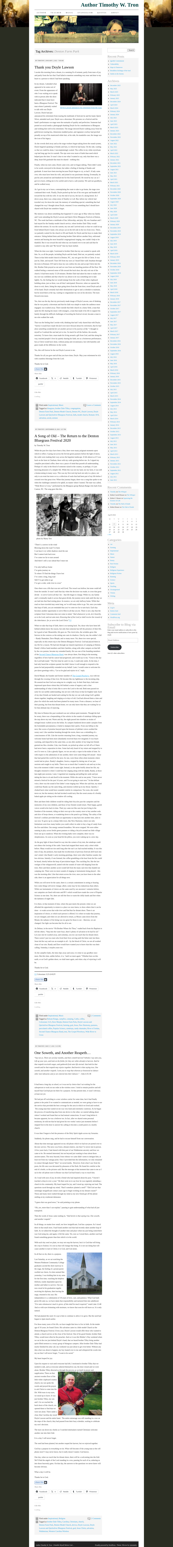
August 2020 (114, 202)
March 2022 (114, 153)
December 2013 (115, 428)
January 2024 (114, 114)
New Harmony (84, 1025)
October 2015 (114, 386)
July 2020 (113, 205)
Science (112, 580)
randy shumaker (80, 1028)
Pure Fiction (114, 564)
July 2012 (113, 477)
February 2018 (115, 296)
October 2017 (114, 309)
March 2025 (114, 92)
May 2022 (113, 147)
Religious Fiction (115, 573)
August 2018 (114, 276)
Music (69, 13)
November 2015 (115, 383)
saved (49, 418)
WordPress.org (115, 617)
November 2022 (115, 137)
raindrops (69, 1028)
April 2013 (113, 451)
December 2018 (115, 263)
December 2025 (115, 85)
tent (65, 1032)
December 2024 (115, 102)
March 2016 (114, 370)
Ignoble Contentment (117, 61)
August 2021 (114, 169)
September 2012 (115, 470)
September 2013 (115, 435)
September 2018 (115, 273)
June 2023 (113, 121)
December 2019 (115, 228)
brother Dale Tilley (62, 408)
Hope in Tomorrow (116, 67)
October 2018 (114, 270)
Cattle (76, 1019)
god (71, 1025)
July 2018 (113, 279)
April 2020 (113, 215)
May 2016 (113, 364)
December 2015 (115, 380)
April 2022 (113, 150)
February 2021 (115, 186)
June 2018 (113, 283)
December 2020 (115, 189)
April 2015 (113, 393)
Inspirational (53, 405)
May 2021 (113, 176)
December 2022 (115, 134)
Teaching (113, 586)
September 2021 (115, 166)
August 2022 (114, 140)
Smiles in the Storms (117, 74)
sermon (55, 418)
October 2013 (114, 431)
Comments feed (115, 614)
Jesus (76, 1025)
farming (66, 1025)
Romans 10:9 (94, 415)
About (115, 13)
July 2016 (113, 357)
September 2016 (115, 351)
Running (113, 577)
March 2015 (114, 396)
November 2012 (115, 464)
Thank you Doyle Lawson (54, 67)
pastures (94, 1025)
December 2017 (115, 302)
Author (41, 13)
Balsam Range (52, 1019)
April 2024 (113, 105)
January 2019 (114, 260)
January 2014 (114, 425)
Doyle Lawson (87, 412)
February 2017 (115, 334)
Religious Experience (117, 570)
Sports (112, 583)
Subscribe (114, 647)
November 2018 (115, 267)
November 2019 (115, 231)
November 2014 (115, 399)
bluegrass (50, 408)
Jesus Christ (81, 1528)
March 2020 (114, 218)
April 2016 (113, 367)
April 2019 (113, 250)
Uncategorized (115, 590)
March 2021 (114, 182)
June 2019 (113, 244)
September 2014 (115, 402)
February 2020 (115, 221)
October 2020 (114, 195)
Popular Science (59, 1028)
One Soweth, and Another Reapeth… (62, 1053)
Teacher (56, 13)
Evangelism (85, 13)
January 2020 (114, 224)
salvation (42, 418)
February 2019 (115, 257)
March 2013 (114, 454)
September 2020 (115, 199)
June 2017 (113, 321)
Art (111, 544)
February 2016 (115, 373)
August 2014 (114, 406)
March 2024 (114, 108)
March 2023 (114, 127)
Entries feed (114, 611)
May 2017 (113, 325)
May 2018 (113, 286)
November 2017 (115, 305)
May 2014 (113, 412)
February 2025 (115, 95)
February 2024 (115, 111)
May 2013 (113, 448)
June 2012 (113, 480)
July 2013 (113, 441)
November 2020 (115, 192)
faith (74, 415)
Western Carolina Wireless (59, 1531)
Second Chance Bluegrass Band (51, 654)
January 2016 (114, 376)
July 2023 (113, 118)
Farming (113, 548)
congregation (75, 408)
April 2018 (113, 289)
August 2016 (114, 354)
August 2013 (114, 438)
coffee (82, 1019)
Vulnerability (114, 64)
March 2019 (114, 254)
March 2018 (114, 292)
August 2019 (114, 237)
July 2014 (113, 409)
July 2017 (113, 318)
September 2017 (115, 312)
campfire (62, 1019)
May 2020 (113, 212)
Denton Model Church (62, 412)
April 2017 (113, 328)
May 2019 (113, 247)
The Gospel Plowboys (80, 676)
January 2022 (114, 160)
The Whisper (122, 492)
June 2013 (113, 444)
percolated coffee (45, 1028)
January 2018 (114, 299)
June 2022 (113, 144)
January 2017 (114, 338)
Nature (112, 557)
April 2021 (113, 179)
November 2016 (115, 344)
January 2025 (114, 98)
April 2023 (113, 124)
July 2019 (113, 241)
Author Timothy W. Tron (110, 5)
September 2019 (115, 234)
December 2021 (115, 163)
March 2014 (114, 419)
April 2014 (113, 415)
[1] (70, 620)
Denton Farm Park (46, 412)
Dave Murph (57, 1022)
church (81, 1522)
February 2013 (115, 457)
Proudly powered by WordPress (105, 1545)
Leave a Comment (94, 405)
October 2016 (114, 347)
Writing (112, 596)
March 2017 (114, 331)
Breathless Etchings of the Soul (120, 71)
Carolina (65, 1522)
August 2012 (114, 474)
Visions (112, 593)
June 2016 (113, 360)
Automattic (133, 1545)
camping (70, 1019)
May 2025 (113, 89)
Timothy (41, 60)
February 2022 (115, 157)
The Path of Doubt (124, 504)
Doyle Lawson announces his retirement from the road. (81, 108)
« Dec (109, 534)
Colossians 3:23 (45, 1022)
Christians (73, 1522)
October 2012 (114, 467)
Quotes (102, 13)
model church (82, 415)
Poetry (112, 560)
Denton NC (76, 412)
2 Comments (96, 1016)
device (74, 1525)
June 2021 (113, 173)
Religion (62, 1518)
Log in (112, 608)
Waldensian (43, 1531)
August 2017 (114, 315)
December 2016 (115, 341)
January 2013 (114, 461)
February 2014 (115, 422)
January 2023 (114, 131)
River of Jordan (93, 1028)
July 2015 (113, 389)
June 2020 (113, 208)
